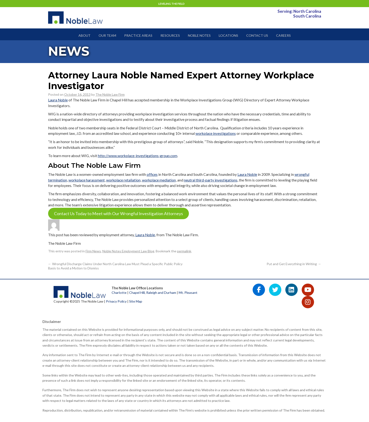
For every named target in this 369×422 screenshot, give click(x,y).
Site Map (135, 301)
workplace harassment (86, 180)
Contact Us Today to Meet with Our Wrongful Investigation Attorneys (118, 213)
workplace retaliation (123, 180)
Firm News (93, 251)
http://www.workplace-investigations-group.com (137, 156)
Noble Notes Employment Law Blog (128, 251)
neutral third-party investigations (210, 180)
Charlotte (119, 292)
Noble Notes (199, 35)
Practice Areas (138, 35)
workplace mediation (159, 180)
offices (152, 174)
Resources (170, 35)
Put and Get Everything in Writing (294, 264)
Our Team (107, 35)
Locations (228, 35)
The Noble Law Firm (110, 94)
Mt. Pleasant (188, 292)
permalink (184, 251)
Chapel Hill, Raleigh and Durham (152, 292)
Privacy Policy (116, 301)
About (84, 35)
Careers (283, 35)
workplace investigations (216, 133)
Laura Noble (58, 100)
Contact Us (257, 35)
